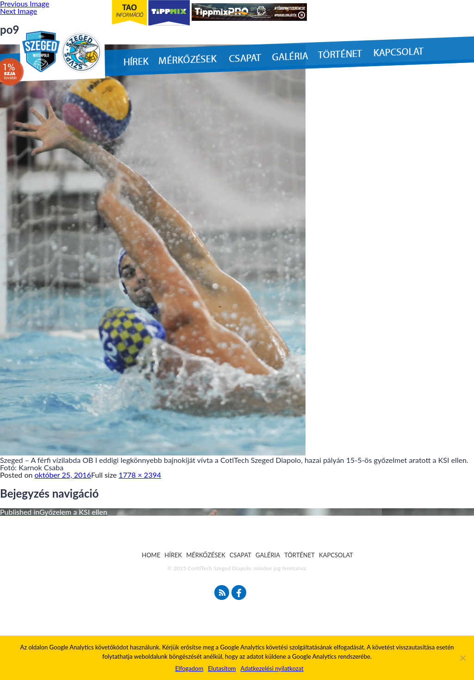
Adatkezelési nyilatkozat (271, 668)
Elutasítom (222, 668)
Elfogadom (189, 668)
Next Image (18, 10)
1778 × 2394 (139, 474)
